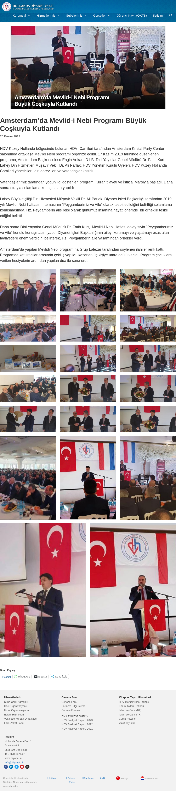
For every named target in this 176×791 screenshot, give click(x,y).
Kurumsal (23, 15)
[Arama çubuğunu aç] (171, 15)
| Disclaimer (88, 778)
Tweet (6, 676)
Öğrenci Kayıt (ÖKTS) (132, 15)
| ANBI (102, 778)
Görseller (103, 15)
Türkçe (124, 778)
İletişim (158, 15)
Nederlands (151, 778)
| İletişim (51, 778)
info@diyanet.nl (14, 762)
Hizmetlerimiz (50, 15)
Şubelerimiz (78, 15)
